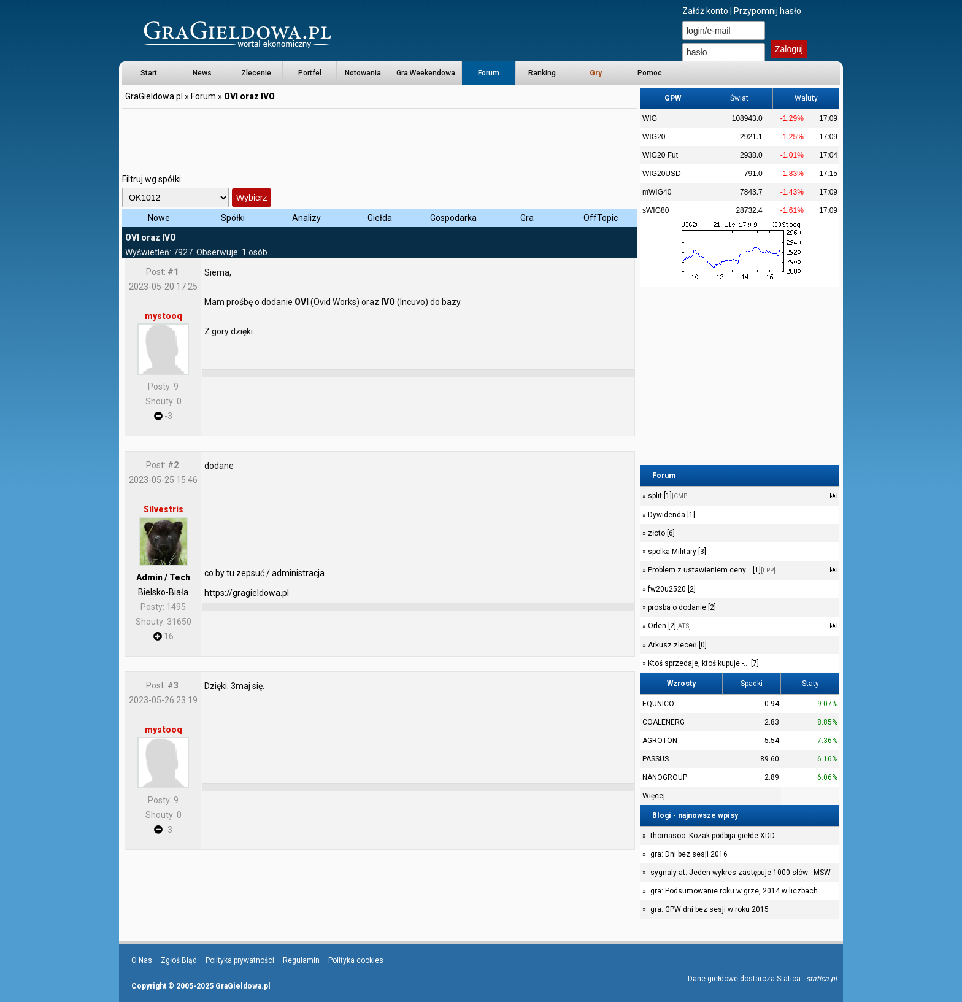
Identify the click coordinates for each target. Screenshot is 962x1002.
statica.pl (821, 978)
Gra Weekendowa (425, 73)
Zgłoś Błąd (179, 960)
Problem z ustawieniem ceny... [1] (710, 570)
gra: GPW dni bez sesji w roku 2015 (709, 909)
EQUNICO (658, 703)
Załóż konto (705, 11)
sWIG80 (655, 210)
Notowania (363, 73)
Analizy (306, 218)
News (202, 73)
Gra (527, 218)
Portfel (309, 73)
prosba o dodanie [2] (681, 607)
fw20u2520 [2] (671, 589)
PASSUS (655, 759)
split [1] (667, 495)
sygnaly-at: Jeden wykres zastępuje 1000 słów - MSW (740, 872)
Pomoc (649, 73)
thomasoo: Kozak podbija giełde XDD (712, 835)
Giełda (379, 218)
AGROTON (659, 740)
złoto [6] (660, 533)
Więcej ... (657, 796)
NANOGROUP (664, 777)
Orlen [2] (668, 626)
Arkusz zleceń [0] (676, 645)
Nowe (159, 218)
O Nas (141, 960)
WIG (649, 118)
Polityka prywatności (240, 960)
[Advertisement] (379, 138)
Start (148, 73)
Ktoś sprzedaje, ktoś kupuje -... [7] (702, 663)
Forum (488, 73)
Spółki (233, 218)
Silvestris (163, 509)
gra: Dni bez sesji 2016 (689, 854)
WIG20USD (661, 173)
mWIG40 (656, 192)
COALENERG (663, 722)
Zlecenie (256, 73)
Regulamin (301, 960)
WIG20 (653, 137)
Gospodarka (453, 218)
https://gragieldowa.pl (246, 593)
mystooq (163, 316)
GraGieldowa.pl (154, 96)
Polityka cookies (355, 960)
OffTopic (600, 218)
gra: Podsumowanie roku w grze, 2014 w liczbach (734, 891)
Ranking (542, 73)
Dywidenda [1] (670, 515)
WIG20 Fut (660, 155)
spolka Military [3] (676, 551)
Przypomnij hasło (767, 11)
